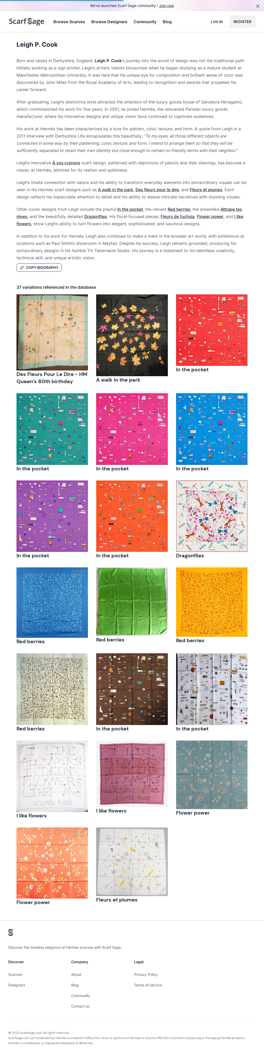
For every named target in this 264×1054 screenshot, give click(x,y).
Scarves (15, 974)
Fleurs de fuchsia (177, 216)
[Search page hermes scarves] (26, 22)
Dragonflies (95, 216)
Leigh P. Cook (37, 44)
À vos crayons (66, 162)
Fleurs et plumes (206, 189)
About (76, 974)
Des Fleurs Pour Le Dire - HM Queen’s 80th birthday (51, 378)
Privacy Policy (146, 974)
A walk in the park (115, 189)
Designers (16, 985)
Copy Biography (39, 267)
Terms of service (148, 985)
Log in (217, 21)
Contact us (80, 1006)
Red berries (179, 209)
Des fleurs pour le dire (157, 189)
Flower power (210, 216)
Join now (166, 5)
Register (242, 21)
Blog (167, 21)
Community (145, 21)
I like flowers (31, 815)
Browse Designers (109, 21)
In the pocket (130, 209)
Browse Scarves (69, 21)
